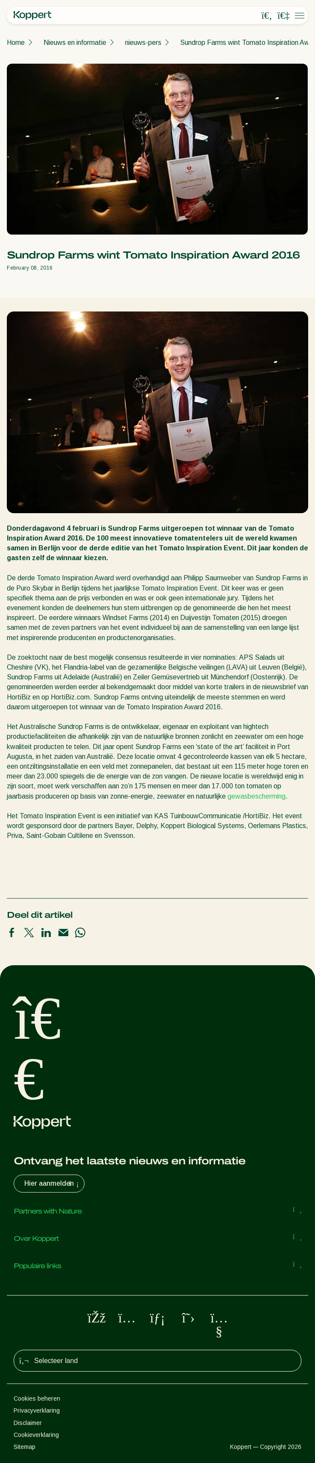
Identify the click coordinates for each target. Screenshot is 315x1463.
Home (16, 42)
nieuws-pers (143, 42)
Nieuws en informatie (75, 42)
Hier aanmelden (52, 1183)
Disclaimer (28, 1422)
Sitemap (24, 1446)
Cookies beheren (37, 1398)
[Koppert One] (283, 16)
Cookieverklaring (36, 1434)
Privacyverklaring (37, 1410)
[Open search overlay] (266, 15)
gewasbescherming (257, 796)
